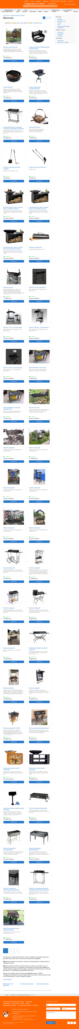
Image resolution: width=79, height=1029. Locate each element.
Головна (26, 1)
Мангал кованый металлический (35, 728)
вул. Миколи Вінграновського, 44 (20, 1016)
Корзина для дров (35, 127)
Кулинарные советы (42, 984)
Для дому (29, 1001)
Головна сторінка (3, 995)
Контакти (70, 1)
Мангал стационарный (12, 47)
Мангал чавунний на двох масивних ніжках (12, 929)
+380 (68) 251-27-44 (28, 1019)
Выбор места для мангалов (8, 984)
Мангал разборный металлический (36, 848)
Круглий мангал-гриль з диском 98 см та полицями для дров (40, 207)
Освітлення (15, 1003)
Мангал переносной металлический (11, 848)
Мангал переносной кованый (39, 808)
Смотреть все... (7, 979)
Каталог (32, 1)
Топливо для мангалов (27, 984)
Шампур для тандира (62, 42)
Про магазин (27, 3)
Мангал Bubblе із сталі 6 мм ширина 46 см (13, 408)
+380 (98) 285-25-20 (17, 1019)
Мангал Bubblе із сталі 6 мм (38, 367)
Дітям (27, 1003)
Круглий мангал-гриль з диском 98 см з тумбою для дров (14, 207)
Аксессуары (60, 40)
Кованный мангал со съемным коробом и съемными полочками (14, 128)
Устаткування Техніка (24, 1005)
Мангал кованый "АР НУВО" (13, 728)
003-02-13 (52, 4)
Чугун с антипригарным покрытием (63, 26)
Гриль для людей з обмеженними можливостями (39, 47)
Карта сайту (75, 995)
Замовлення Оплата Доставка (58, 1)
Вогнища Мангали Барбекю (17, 15)
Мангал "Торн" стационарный (14, 327)
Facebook (68, 1023)
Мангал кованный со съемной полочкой (39, 648)
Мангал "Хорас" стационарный (14, 367)
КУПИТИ (14, 61)
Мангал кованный (10, 447)
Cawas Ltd (12, 1023)
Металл (59, 22)
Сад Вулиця (6, 15)
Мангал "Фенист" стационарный (35, 328)
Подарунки (45, 1)
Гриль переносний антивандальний (36, 87)
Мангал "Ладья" (9, 287)
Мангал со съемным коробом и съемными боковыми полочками (39, 889)
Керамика (60, 19)
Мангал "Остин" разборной (38, 287)
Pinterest (74, 1023)
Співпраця (35, 3)
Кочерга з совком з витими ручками (13, 167)
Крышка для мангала (36, 247)
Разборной (60, 34)
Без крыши (60, 32)
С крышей (59, 35)
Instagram (71, 1023)
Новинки (38, 1)
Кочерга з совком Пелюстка (38, 167)
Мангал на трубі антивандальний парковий (13, 808)
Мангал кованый (10, 688)
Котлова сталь (61, 21)
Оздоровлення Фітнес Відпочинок (14, 1001)
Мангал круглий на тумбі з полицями (13, 768)
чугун (58, 24)
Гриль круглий (9, 87)
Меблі (22, 1003)
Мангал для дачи (35, 407)
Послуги (42, 3)
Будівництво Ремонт (9, 1005)
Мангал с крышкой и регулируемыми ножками (12, 889)
